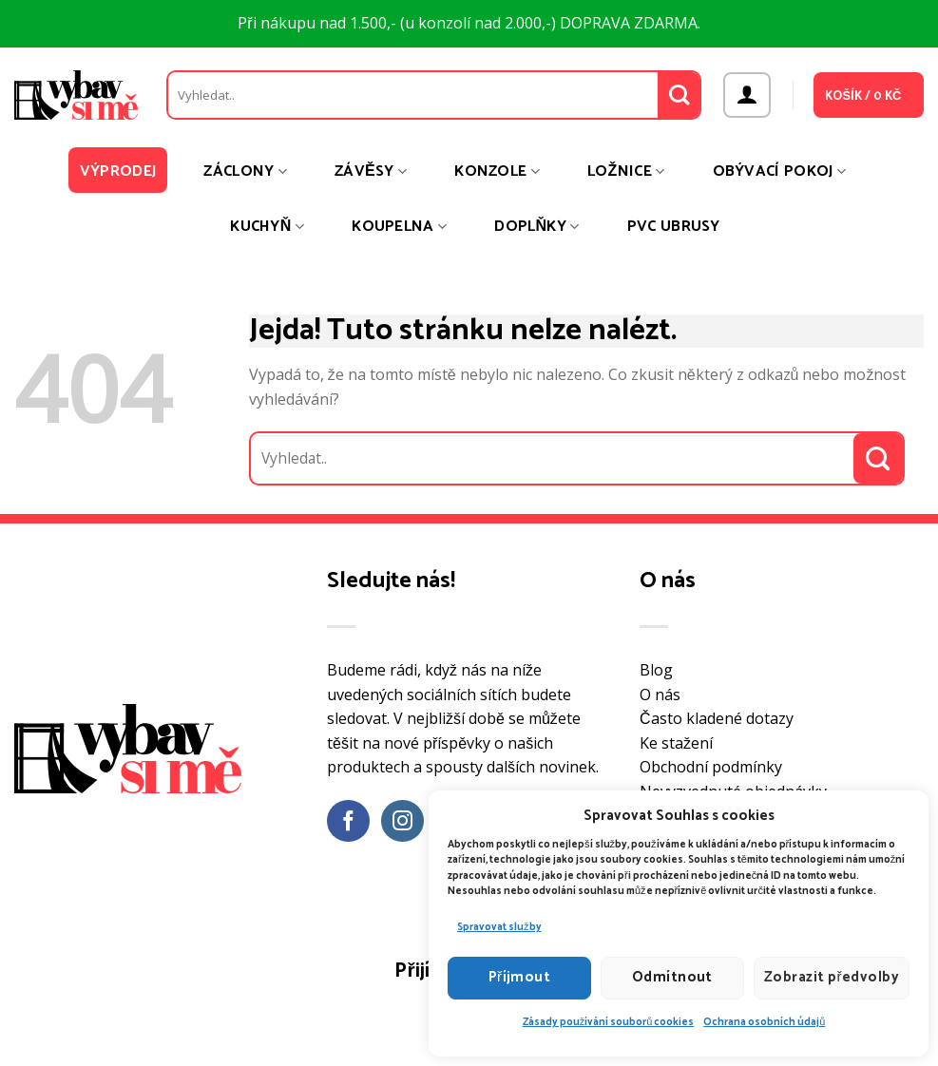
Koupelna (399, 226)
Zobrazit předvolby (831, 977)
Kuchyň (267, 226)
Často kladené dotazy (717, 718)
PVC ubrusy (673, 226)
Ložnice (626, 171)
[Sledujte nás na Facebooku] (348, 821)
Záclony (245, 171)
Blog (656, 669)
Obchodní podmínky (711, 766)
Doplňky (536, 226)
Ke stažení (676, 743)
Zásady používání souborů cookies (609, 1022)
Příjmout (519, 977)
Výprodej (118, 171)
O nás (660, 694)
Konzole (497, 171)
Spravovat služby (499, 927)
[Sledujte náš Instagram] (402, 821)
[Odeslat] (679, 95)
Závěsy (371, 171)
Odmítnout (672, 977)
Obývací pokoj (780, 171)
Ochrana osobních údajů (764, 1022)
